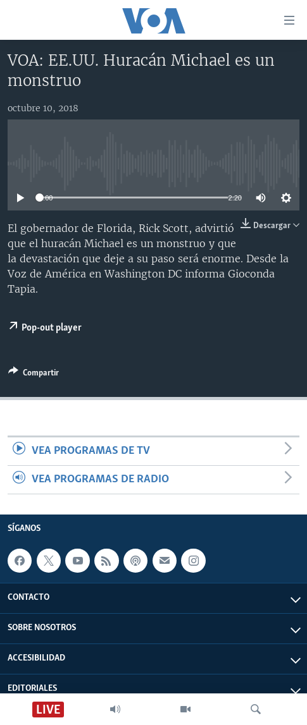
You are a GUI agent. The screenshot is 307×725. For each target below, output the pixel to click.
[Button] (33, 375)
